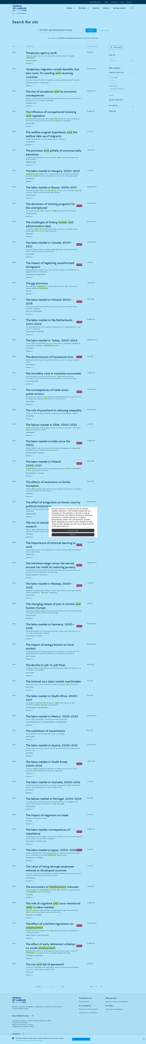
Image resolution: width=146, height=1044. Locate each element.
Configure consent (73, 530)
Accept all (73, 534)
